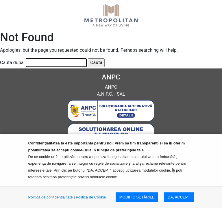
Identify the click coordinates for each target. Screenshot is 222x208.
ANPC (111, 87)
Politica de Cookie (91, 197)
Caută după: (12, 62)
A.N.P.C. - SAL (111, 94)
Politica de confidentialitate (50, 197)
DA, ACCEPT (179, 197)
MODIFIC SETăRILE (136, 197)
